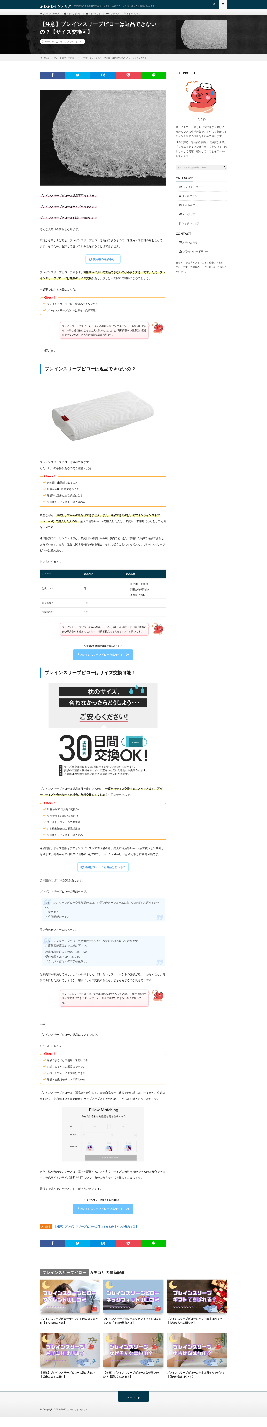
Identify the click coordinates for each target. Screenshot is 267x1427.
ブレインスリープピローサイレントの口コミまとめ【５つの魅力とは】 (70, 1328)
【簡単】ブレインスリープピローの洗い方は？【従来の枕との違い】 (70, 1384)
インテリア (122, 17)
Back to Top (133, 1407)
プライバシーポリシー (193, 258)
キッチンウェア (145, 17)
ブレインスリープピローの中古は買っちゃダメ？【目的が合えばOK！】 (197, 1384)
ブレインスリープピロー (70, 49)
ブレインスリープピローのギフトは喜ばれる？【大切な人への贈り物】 (197, 1328)
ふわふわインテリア (77, 1419)
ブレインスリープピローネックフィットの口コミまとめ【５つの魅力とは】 (133, 1328)
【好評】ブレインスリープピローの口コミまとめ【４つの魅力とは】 (96, 1233)
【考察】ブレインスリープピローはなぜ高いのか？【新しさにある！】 (133, 1384)
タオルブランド (77, 17)
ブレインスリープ (51, 17)
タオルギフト (100, 17)
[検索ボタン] (224, 174)
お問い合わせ (188, 249)
